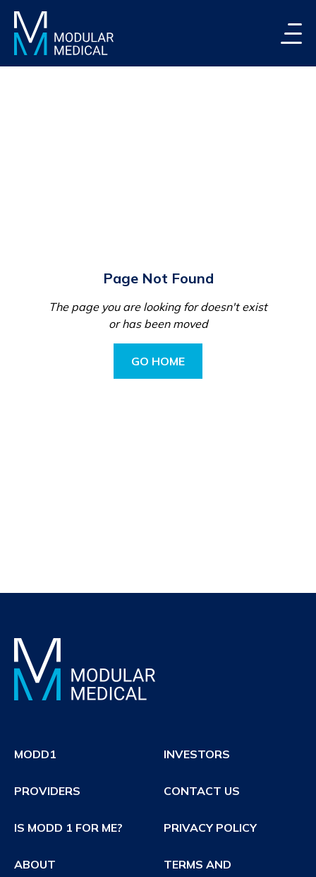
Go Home (158, 361)
